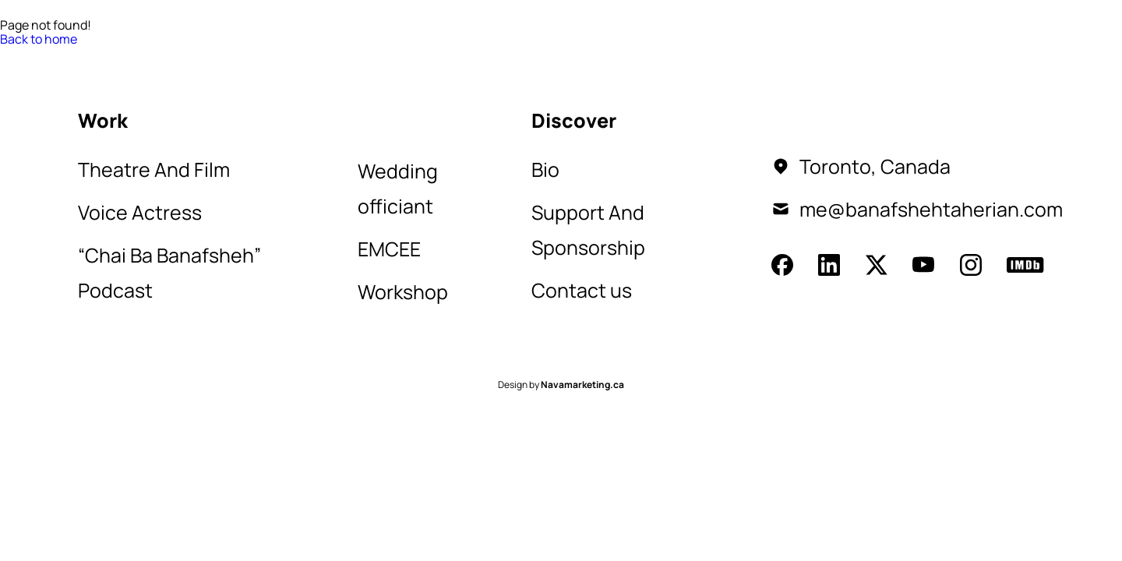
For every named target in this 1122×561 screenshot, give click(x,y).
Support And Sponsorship (588, 230)
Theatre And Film (154, 169)
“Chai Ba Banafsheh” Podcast (169, 273)
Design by (561, 384)
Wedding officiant (398, 188)
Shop (492, 56)
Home (99, 56)
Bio (236, 56)
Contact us (581, 290)
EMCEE (389, 249)
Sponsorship (403, 56)
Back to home (38, 39)
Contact (302, 56)
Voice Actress (140, 212)
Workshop (403, 291)
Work (164, 56)
